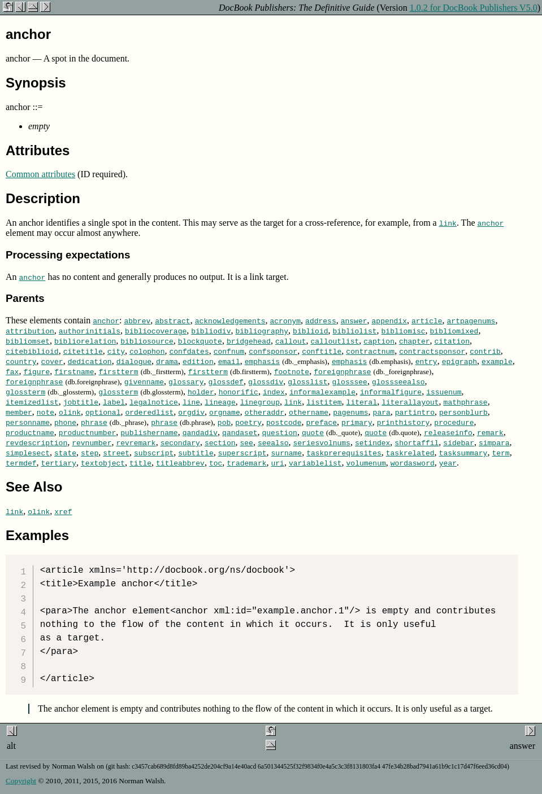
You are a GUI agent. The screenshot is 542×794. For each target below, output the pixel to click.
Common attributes (40, 174)
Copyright (21, 781)
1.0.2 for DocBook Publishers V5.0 (473, 7)
